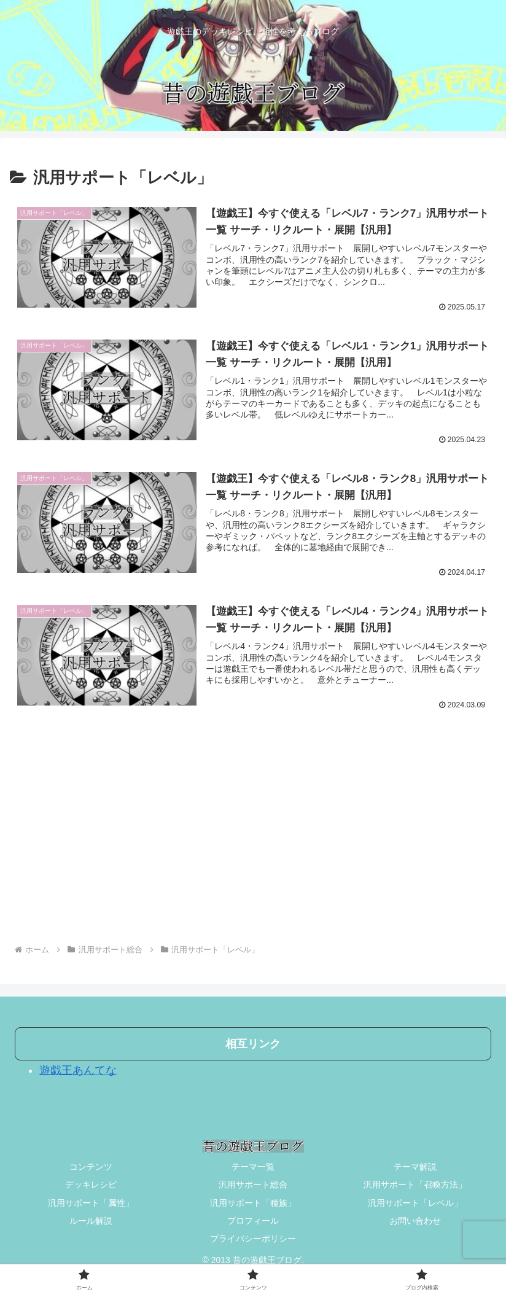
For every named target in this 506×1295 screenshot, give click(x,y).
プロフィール (253, 1221)
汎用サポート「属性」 (91, 1203)
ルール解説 (90, 1221)
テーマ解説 (415, 1167)
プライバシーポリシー (253, 1239)
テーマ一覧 (253, 1167)
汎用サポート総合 (253, 1185)
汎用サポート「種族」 (253, 1203)
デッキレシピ (91, 1185)
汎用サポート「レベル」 (415, 1203)
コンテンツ (90, 1167)
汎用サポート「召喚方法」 (415, 1185)
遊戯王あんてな (78, 1071)
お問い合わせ (415, 1221)
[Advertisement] (253, 837)
